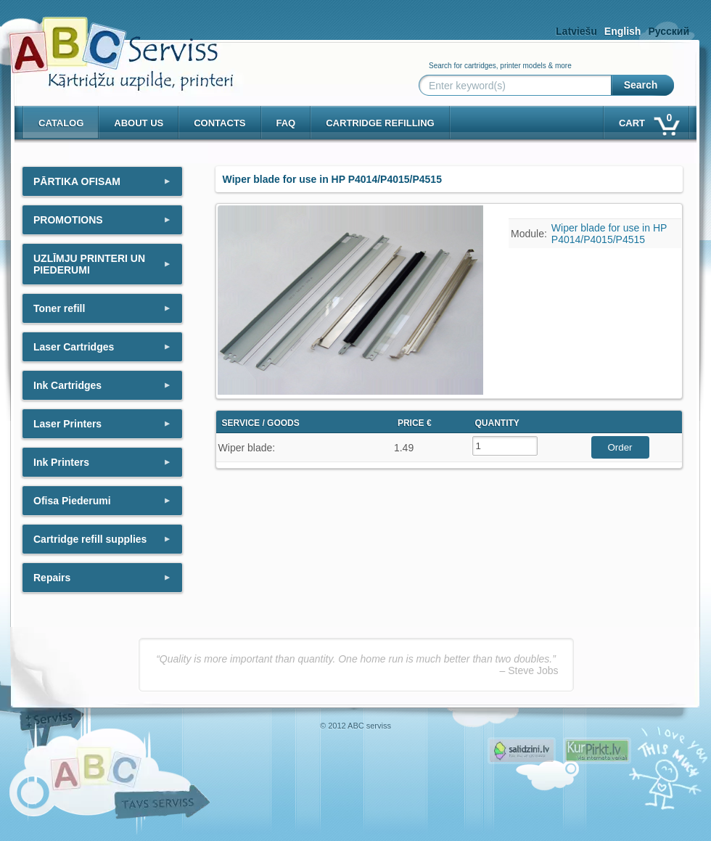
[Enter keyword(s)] (518, 86)
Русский (668, 31)
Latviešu (576, 31)
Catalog (60, 123)
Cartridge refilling (380, 123)
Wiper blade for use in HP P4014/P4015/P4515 (609, 233)
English (622, 31)
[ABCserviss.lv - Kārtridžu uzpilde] (108, 43)
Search (641, 85)
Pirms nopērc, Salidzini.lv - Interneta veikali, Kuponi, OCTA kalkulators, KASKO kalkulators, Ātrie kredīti (522, 750)
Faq (286, 123)
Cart (648, 120)
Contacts (219, 123)
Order (619, 447)
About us (138, 123)
